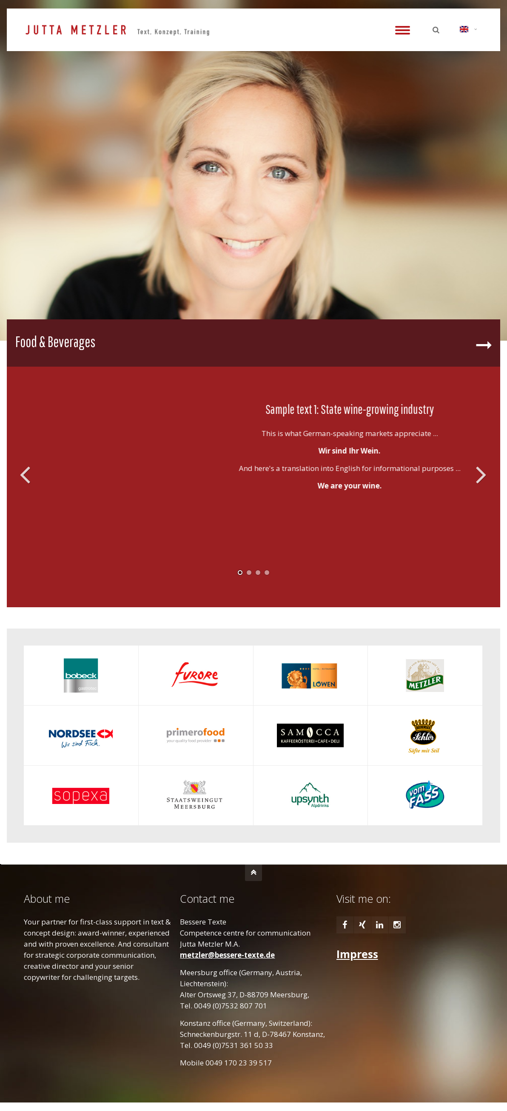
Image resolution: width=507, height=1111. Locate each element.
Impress (357, 954)
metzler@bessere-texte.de (227, 955)
